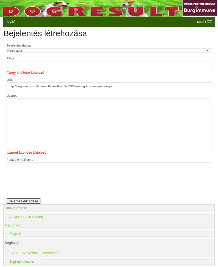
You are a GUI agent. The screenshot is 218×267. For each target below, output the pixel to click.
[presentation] (48, 187)
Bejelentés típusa (19, 45)
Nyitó (11, 22)
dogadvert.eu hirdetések (23, 217)
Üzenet (11, 95)
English (15, 234)
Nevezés (30, 253)
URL (10, 79)
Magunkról (12, 225)
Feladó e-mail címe (20, 159)
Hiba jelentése (15, 208)
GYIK (13, 253)
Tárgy (11, 58)
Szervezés (50, 253)
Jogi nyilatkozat (21, 262)
